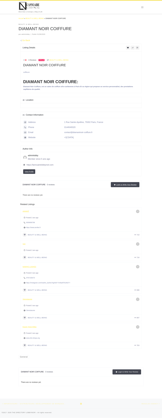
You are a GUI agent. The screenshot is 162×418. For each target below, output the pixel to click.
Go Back (25, 40)
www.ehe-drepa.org (33, 338)
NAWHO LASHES (29, 267)
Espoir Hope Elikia (29, 327)
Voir (24, 244)
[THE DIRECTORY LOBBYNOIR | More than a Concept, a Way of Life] (29, 5)
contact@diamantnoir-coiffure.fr (78, 132)
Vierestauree (27, 299)
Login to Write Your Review (125, 185)
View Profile (29, 172)
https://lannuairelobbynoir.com (40, 165)
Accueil (21, 18)
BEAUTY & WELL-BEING (35, 18)
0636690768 (30, 222)
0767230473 (30, 278)
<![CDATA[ (69, 137)
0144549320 (69, 127)
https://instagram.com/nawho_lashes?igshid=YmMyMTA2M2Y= (48, 283)
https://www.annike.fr (33, 227)
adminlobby (25, 34)
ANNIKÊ (26, 211)
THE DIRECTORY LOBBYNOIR (24, 413)
